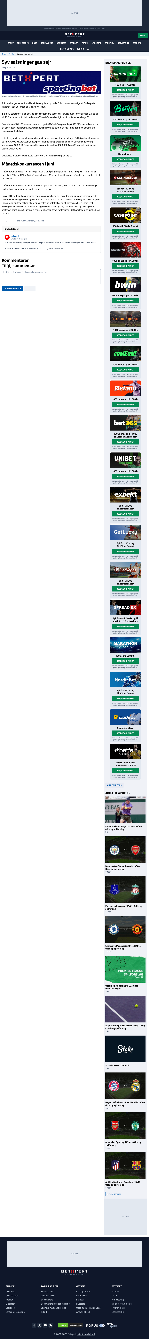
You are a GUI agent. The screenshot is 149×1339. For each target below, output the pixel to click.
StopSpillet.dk (101, 28)
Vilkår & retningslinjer (122, 1303)
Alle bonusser (114, 785)
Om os (115, 1295)
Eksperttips (23, 42)
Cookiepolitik (118, 1312)
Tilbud (44, 1312)
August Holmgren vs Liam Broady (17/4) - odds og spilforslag (125, 1027)
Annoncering (118, 1299)
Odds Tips (10, 1291)
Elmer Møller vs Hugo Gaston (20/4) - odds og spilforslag (123, 828)
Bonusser (61, 42)
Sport (11, 42)
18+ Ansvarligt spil (86, 1334)
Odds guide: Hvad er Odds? (88, 1307)
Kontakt (115, 1291)
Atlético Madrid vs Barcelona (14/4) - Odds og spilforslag (123, 1183)
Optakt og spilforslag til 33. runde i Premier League (122, 987)
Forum (85, 42)
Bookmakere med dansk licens (55, 1303)
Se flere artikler (114, 1194)
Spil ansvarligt (51, 28)
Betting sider (47, 1291)
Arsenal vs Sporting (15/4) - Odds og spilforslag (123, 1143)
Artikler (74, 42)
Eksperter (10, 1303)
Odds (34, 42)
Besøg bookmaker (125, 89)
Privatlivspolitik (119, 1307)
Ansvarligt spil (83, 1312)
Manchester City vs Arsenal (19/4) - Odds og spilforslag (122, 867)
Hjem (4, 54)
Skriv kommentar (12, 288)
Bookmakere (47, 42)
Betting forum (83, 1291)
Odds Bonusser (48, 1295)
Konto (143, 35)
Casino (80, 48)
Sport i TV (109, 42)
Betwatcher (124, 42)
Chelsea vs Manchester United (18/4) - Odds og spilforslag (124, 947)
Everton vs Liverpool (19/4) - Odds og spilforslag (123, 907)
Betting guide (67, 48)
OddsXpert (39, 220)
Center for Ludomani (15, 1312)
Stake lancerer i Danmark (117, 1065)
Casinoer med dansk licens (53, 1307)
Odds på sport (12, 1295)
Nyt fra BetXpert (27, 220)
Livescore (96, 42)
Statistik (137, 42)
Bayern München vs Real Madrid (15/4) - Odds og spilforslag (125, 1104)
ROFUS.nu (69, 28)
